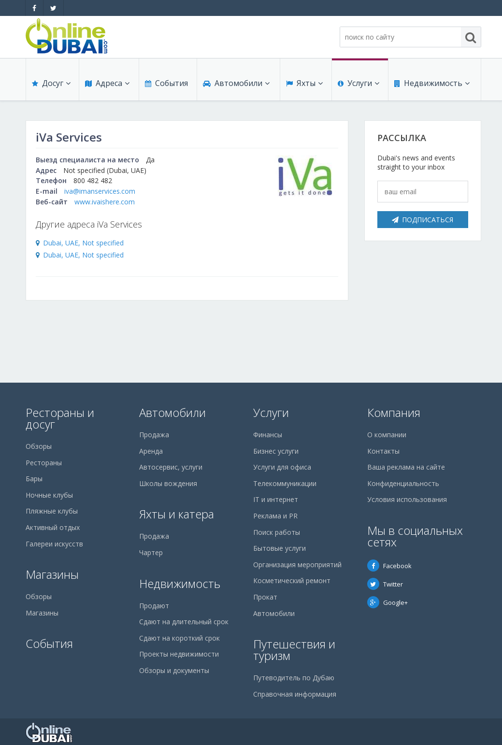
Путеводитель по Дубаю (293, 677)
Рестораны (44, 462)
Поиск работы (276, 532)
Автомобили (236, 83)
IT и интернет (275, 499)
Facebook (389, 565)
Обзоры (39, 446)
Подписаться (422, 219)
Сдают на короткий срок (179, 638)
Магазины (52, 574)
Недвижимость (432, 83)
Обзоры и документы (174, 670)
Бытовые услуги (279, 548)
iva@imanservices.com (99, 191)
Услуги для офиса (282, 467)
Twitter (385, 584)
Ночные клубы (49, 495)
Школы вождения (168, 483)
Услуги (358, 83)
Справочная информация (294, 694)
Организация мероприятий (297, 564)
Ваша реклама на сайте (406, 467)
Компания (393, 412)
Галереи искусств (54, 543)
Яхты (304, 83)
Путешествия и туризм (294, 649)
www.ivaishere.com (104, 201)
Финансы (267, 434)
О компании (386, 434)
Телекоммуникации (284, 483)
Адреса (107, 83)
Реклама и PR (275, 515)
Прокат (265, 597)
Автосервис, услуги (170, 467)
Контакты (383, 451)
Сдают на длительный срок (184, 621)
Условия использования (407, 499)
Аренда (151, 451)
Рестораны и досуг (60, 418)
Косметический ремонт (291, 580)
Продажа (154, 434)
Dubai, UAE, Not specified (83, 242)
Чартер (151, 552)
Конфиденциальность (403, 483)
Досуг (51, 83)
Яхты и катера (176, 514)
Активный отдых (53, 527)
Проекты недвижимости (179, 654)
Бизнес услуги (276, 451)
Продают (154, 605)
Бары (34, 478)
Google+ (387, 602)
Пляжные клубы (52, 511)
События (166, 83)
